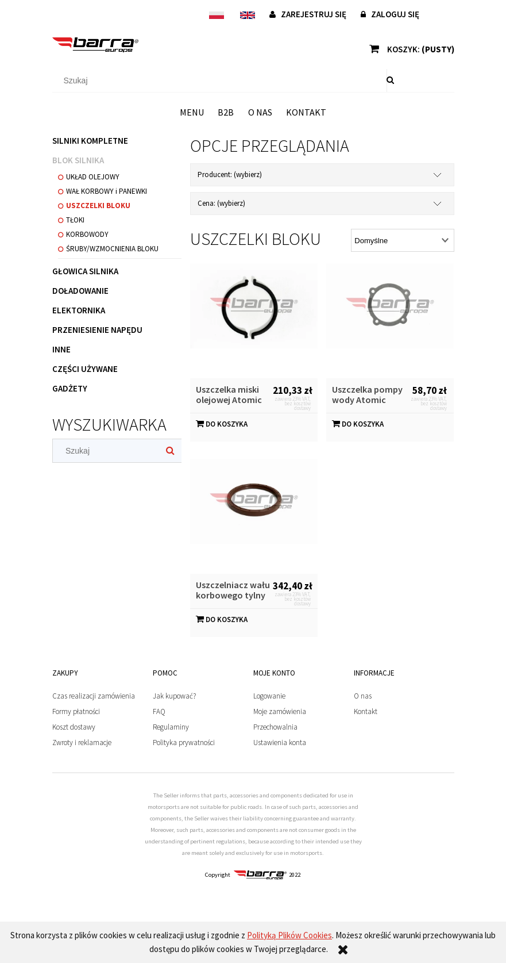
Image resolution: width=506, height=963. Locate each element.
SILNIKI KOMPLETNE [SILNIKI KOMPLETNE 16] (90, 140)
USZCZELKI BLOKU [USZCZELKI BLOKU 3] (98, 205)
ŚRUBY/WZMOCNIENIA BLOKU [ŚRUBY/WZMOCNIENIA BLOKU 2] (112, 249)
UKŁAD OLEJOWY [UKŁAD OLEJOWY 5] (92, 177)
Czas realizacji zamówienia (93, 696)
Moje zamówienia (279, 711)
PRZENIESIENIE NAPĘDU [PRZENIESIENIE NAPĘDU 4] (97, 329)
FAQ (159, 711)
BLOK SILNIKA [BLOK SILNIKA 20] (78, 160)
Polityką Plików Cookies (289, 935)
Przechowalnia (275, 727)
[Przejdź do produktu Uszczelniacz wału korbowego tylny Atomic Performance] (254, 516)
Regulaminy (171, 727)
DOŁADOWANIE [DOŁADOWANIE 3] (80, 290)
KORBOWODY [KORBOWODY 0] (87, 234)
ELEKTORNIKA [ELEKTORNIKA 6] (78, 310)
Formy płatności (76, 711)
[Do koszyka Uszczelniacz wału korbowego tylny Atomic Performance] (222, 619)
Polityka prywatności (184, 742)
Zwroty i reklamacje (81, 742)
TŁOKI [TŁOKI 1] (75, 220)
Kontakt (365, 711)
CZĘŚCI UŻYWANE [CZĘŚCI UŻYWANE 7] (85, 368)
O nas (363, 696)
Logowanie (269, 696)
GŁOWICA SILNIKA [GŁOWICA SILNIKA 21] (85, 271)
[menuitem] (191, 112)
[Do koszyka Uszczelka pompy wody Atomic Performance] (358, 424)
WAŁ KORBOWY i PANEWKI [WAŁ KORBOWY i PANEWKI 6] (106, 191)
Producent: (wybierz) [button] (230, 174)
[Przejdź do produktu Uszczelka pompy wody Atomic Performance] (390, 320)
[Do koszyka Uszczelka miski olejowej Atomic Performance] (222, 424)
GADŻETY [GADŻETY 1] (69, 388)
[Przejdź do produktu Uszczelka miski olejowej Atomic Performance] (254, 320)
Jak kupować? (174, 696)
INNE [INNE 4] (61, 349)
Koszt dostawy (73, 727)
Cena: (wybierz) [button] (221, 203)
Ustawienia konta (279, 742)
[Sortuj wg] (402, 240)
